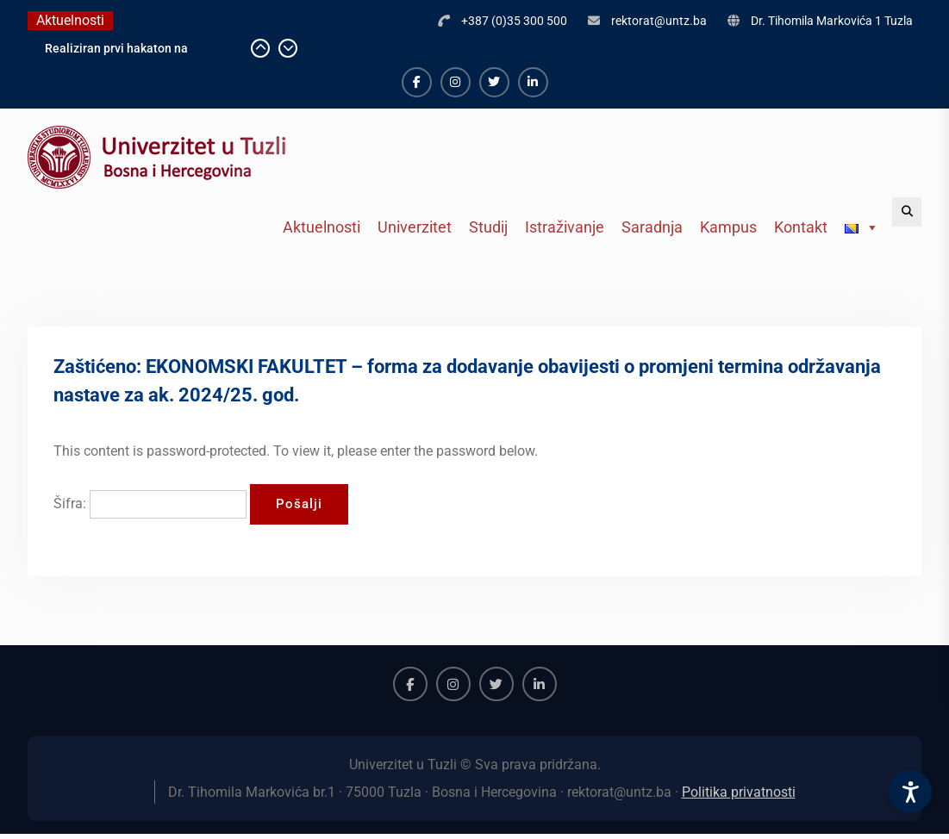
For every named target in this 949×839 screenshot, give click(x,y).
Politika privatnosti (739, 792)
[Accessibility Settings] (910, 791)
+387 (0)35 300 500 (514, 21)
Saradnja (652, 227)
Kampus (728, 227)
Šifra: (150, 503)
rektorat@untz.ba (659, 21)
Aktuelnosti (321, 227)
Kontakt (800, 227)
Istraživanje (564, 227)
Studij (488, 227)
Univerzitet (415, 227)
